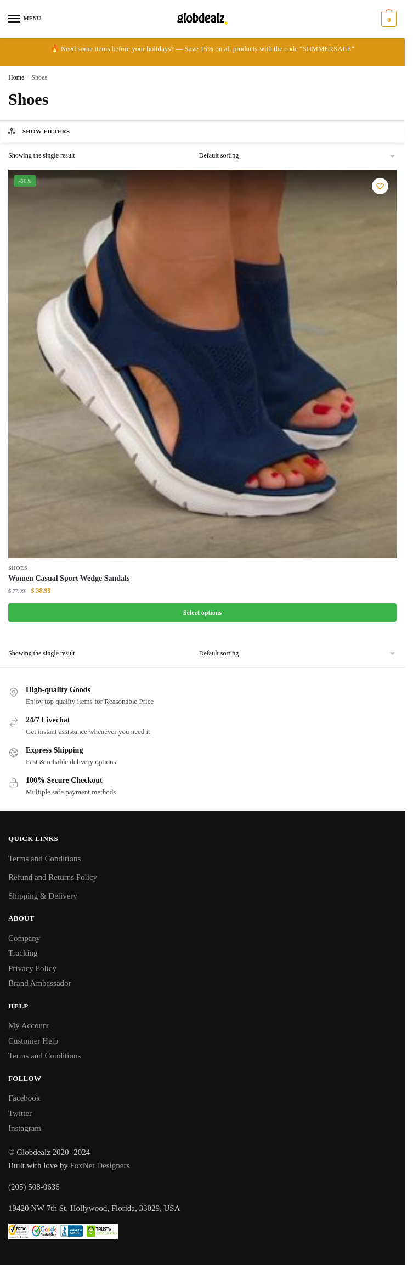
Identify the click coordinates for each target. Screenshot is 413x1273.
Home (16, 77)
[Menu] (24, 19)
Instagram (24, 1128)
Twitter (20, 1113)
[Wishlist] (380, 186)
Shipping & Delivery (42, 895)
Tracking (23, 953)
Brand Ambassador (39, 983)
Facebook (24, 1097)
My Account (28, 1025)
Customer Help (33, 1040)
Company (24, 938)
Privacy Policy (32, 968)
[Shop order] (298, 155)
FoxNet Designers (100, 1165)
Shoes (17, 568)
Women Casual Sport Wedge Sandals (68, 578)
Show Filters (38, 131)
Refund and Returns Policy (52, 877)
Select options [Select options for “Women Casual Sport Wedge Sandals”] (202, 612)
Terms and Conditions (44, 858)
